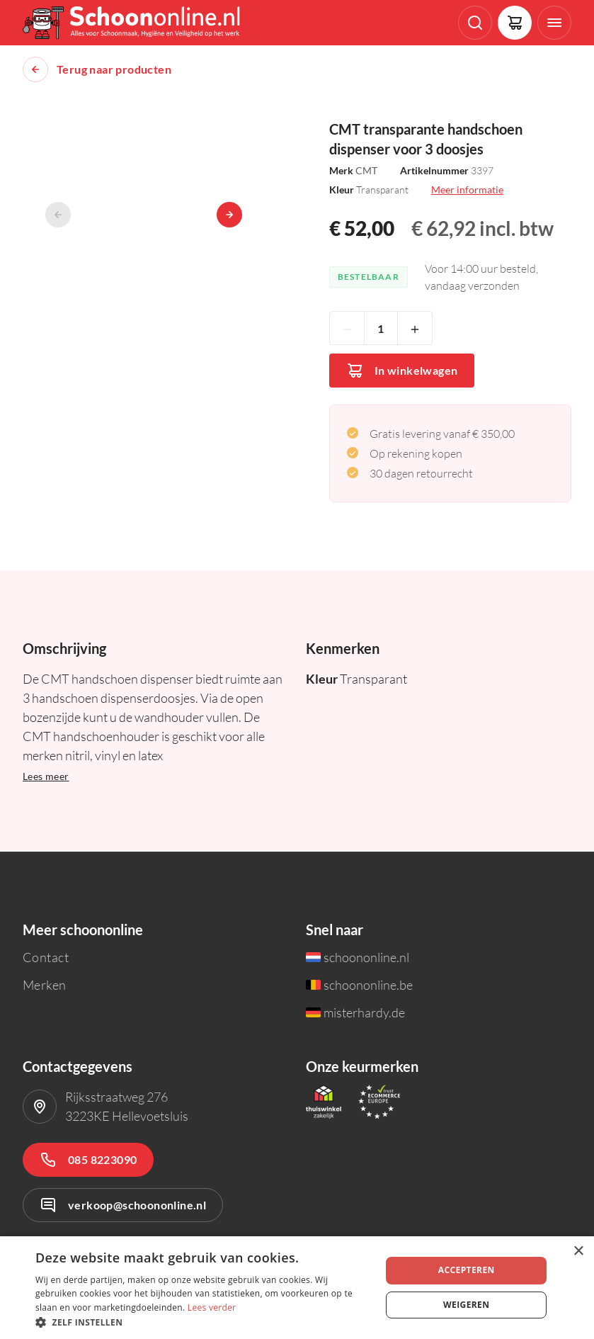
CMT (366, 170)
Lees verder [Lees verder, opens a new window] (212, 1307)
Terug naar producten (114, 69)
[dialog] (297, 1287)
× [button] (578, 1251)
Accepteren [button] (466, 1270)
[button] (203, 1321)
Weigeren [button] (466, 1305)
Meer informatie (467, 189)
